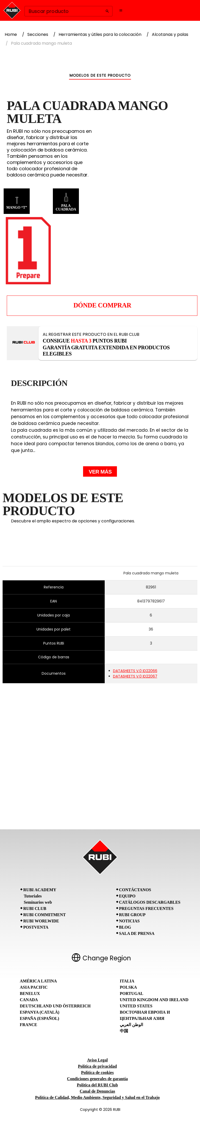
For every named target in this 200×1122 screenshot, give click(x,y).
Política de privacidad (97, 1066)
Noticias (129, 921)
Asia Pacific (34, 987)
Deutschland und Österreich (55, 1006)
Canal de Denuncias (97, 1091)
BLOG (125, 927)
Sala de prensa (136, 933)
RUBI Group (132, 915)
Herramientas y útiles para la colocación (100, 34)
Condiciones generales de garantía (97, 1079)
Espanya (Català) (39, 1012)
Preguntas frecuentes (146, 908)
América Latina (38, 981)
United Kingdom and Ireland (154, 1000)
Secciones (37, 34)
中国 (124, 1031)
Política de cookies (97, 1072)
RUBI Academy (39, 890)
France (28, 1024)
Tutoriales (33, 896)
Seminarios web (38, 902)
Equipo (127, 896)
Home (11, 34)
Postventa (35, 927)
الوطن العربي (131, 1024)
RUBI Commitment (44, 915)
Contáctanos (135, 890)
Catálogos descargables (149, 902)
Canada (29, 1000)
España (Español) (39, 1018)
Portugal (131, 993)
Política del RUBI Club (97, 1085)
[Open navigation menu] (121, 10)
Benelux (30, 993)
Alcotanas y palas (170, 34)
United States (136, 1006)
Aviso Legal (97, 1060)
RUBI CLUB (34, 908)
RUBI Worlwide (41, 921)
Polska (128, 987)
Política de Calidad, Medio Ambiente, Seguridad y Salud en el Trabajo (97, 1097)
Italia (127, 981)
